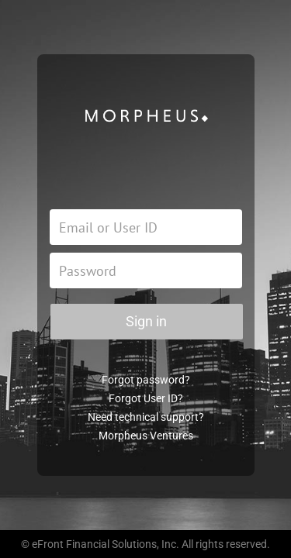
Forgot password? (146, 380)
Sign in (146, 321)
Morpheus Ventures (146, 435)
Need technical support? (146, 417)
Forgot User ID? (146, 398)
